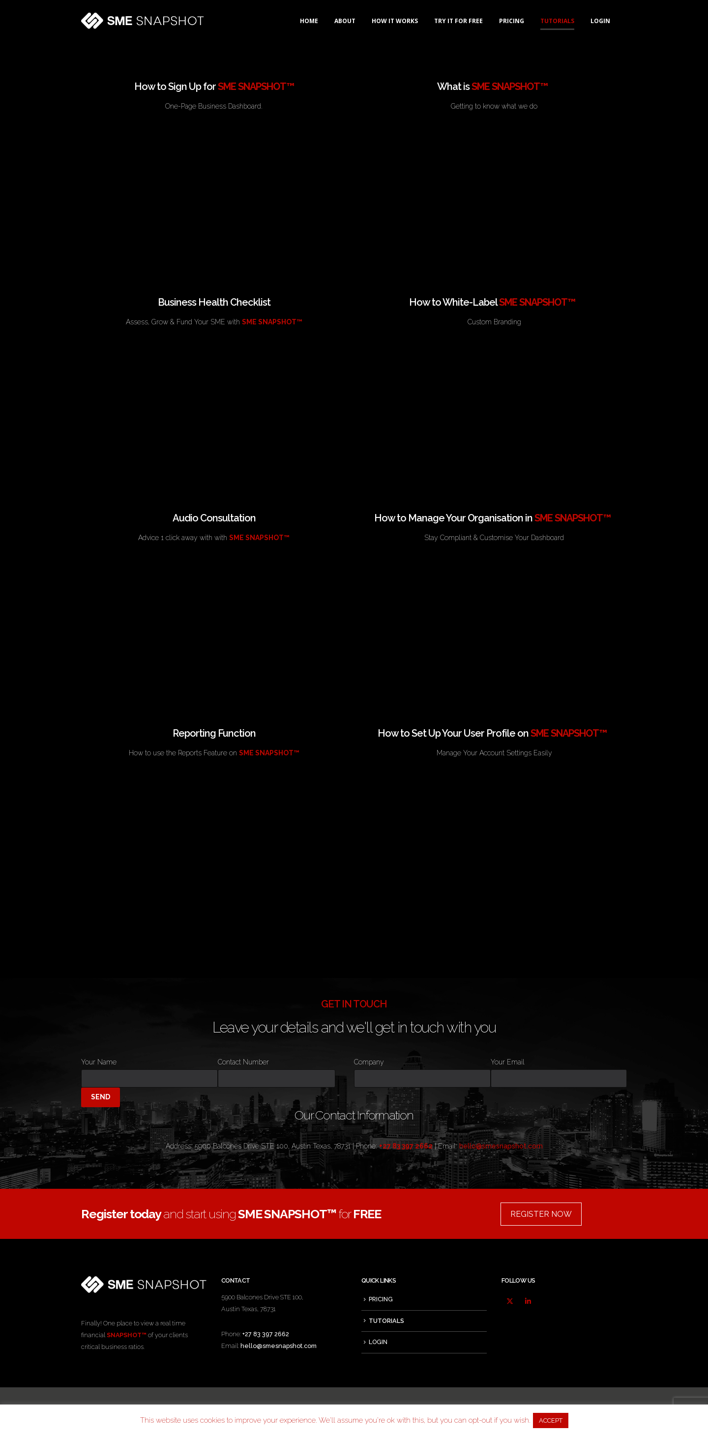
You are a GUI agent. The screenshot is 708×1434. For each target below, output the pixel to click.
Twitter (509, 1301)
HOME (309, 21)
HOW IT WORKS (395, 21)
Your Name (149, 1070)
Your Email (559, 1070)
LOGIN (600, 21)
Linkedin (528, 1301)
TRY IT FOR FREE (458, 21)
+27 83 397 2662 (265, 1334)
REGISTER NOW (541, 1214)
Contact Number (276, 1070)
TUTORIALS (557, 21)
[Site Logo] (142, 21)
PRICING (511, 21)
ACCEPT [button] (550, 1420)
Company (422, 1070)
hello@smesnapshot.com (501, 1146)
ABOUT (344, 21)
